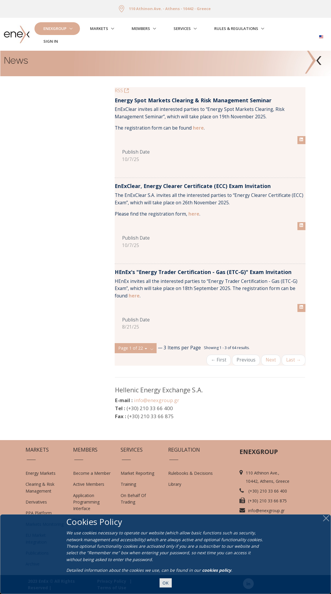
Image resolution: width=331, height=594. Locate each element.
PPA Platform (39, 513)
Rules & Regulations (236, 28)
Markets (99, 28)
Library (174, 484)
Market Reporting (137, 473)
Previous (246, 360)
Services (182, 28)
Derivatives (36, 502)
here (193, 214)
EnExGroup (55, 28)
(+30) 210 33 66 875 (267, 501)
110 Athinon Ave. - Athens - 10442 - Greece (170, 8)
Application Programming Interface (89, 502)
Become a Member (92, 473)
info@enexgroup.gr (156, 400)
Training (128, 484)
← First (218, 360)
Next (271, 360)
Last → (293, 360)
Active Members (88, 484)
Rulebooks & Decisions (190, 473)
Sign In (50, 41)
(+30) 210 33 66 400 (267, 491)
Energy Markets (41, 473)
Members (141, 28)
